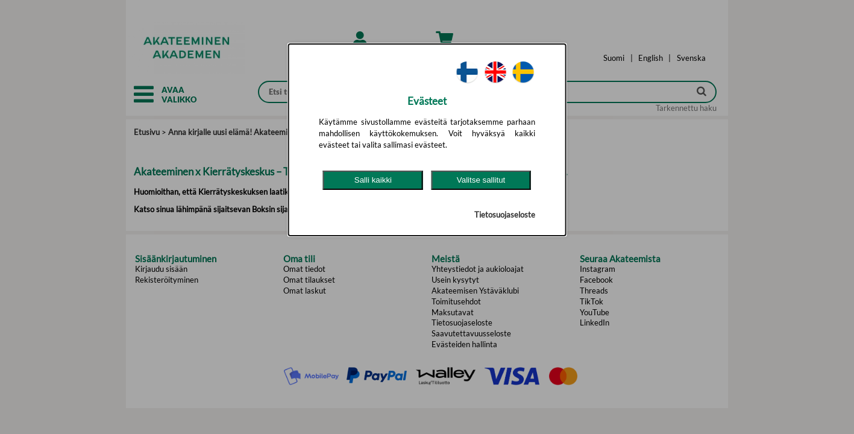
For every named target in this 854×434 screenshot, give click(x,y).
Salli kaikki (373, 179)
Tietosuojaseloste (504, 214)
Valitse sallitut (481, 179)
